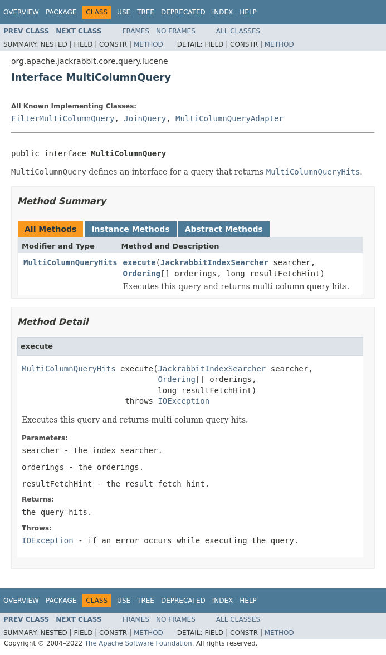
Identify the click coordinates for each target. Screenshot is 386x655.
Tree (145, 12)
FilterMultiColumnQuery (62, 118)
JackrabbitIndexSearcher (214, 262)
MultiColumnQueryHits (70, 262)
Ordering (141, 273)
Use (123, 12)
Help (248, 12)
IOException (183, 400)
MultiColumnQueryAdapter (229, 118)
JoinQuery (145, 118)
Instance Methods (130, 229)
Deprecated (183, 12)
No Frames (176, 31)
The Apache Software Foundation (138, 643)
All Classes (238, 31)
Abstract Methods (224, 229)
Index (222, 12)
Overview (21, 12)
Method (148, 44)
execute (139, 262)
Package (61, 12)
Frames (136, 31)
